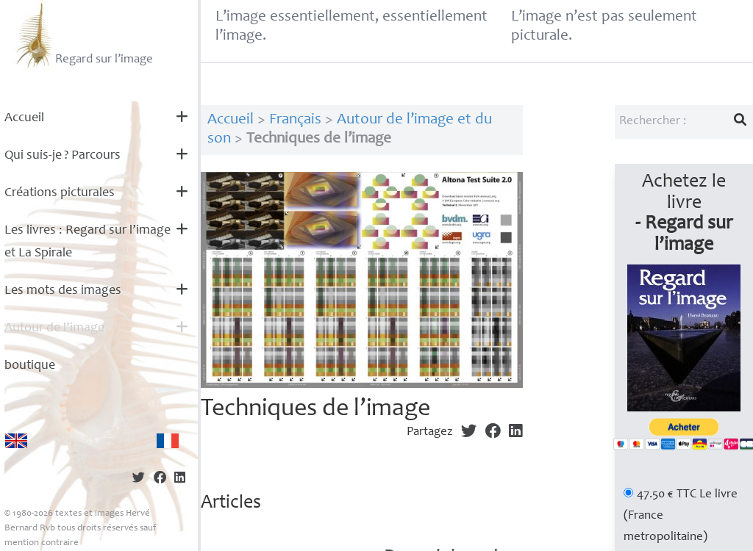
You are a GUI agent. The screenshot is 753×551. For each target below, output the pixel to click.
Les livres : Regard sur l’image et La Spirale (87, 242)
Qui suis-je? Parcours (62, 155)
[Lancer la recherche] (740, 122)
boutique (29, 365)
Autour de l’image (54, 328)
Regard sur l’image (83, 35)
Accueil (24, 118)
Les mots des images (62, 291)
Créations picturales (59, 193)
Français (295, 120)
